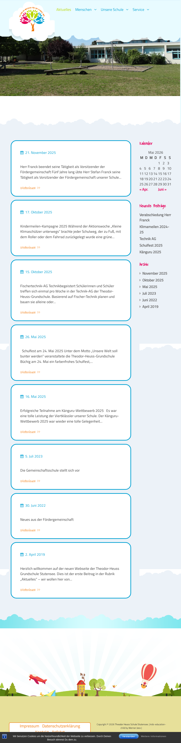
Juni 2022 (149, 300)
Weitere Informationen (153, 741)
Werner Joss (135, 728)
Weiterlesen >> (30, 188)
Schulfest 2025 (150, 245)
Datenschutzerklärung (61, 726)
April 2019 (150, 306)
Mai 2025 (149, 286)
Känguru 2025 (150, 252)
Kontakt (42, 732)
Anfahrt (58, 732)
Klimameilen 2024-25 (154, 229)
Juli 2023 (149, 293)
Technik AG (147, 238)
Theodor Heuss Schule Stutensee (131, 724)
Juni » (162, 189)
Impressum (29, 726)
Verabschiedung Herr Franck (155, 217)
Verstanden (128, 741)
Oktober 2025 (152, 280)
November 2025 (154, 273)
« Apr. (143, 189)
